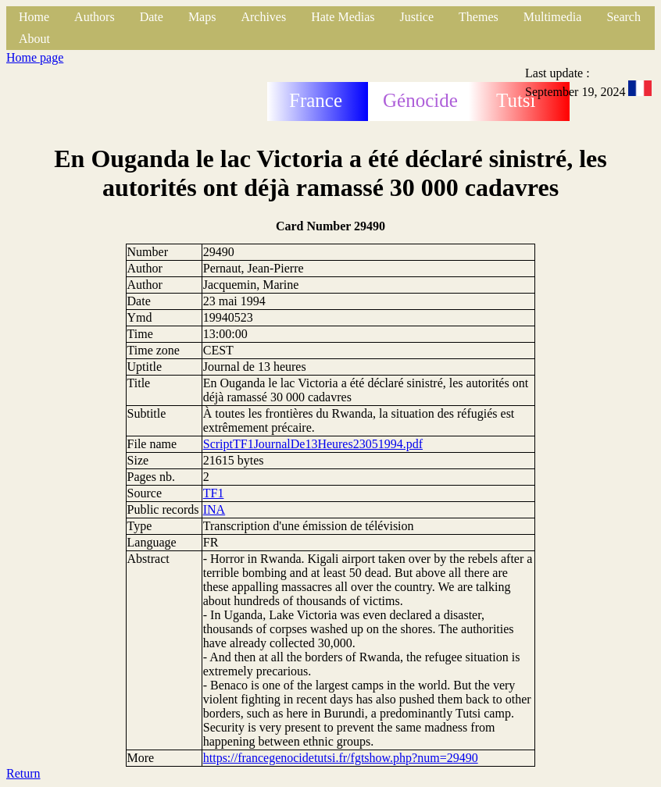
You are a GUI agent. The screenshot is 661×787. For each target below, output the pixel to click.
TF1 (213, 493)
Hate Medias (342, 16)
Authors (94, 16)
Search (623, 16)
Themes (478, 16)
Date (151, 16)
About (34, 38)
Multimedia (552, 16)
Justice (417, 16)
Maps (202, 16)
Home (34, 16)
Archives (263, 16)
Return (23, 773)
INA (214, 509)
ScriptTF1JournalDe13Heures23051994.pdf (313, 443)
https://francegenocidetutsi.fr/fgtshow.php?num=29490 (340, 757)
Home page (34, 57)
